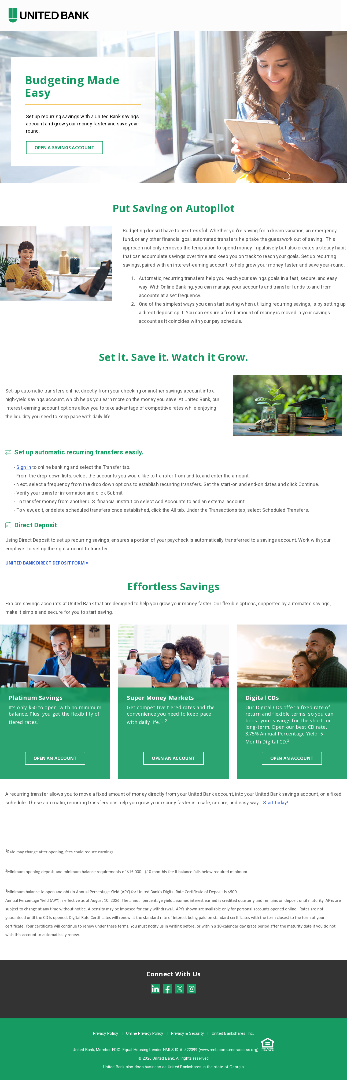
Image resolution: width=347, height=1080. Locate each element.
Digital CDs (262, 693)
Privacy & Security (187, 1028)
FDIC (116, 1045)
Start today (275, 798)
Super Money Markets (160, 693)
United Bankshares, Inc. (233, 1028)
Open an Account (55, 754)
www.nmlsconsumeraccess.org (228, 1045)
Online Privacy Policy (144, 1028)
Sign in (23, 462)
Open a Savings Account (64, 143)
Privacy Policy (105, 1028)
